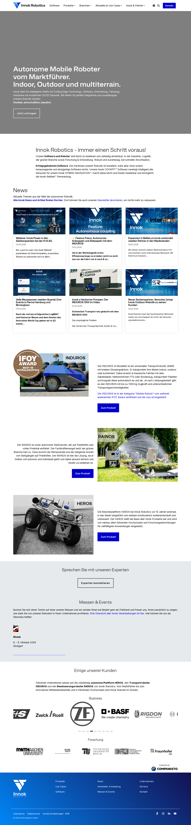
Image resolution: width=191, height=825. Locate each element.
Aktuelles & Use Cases (109, 5)
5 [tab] (95, 732)
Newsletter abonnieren (109, 200)
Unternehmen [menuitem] (147, 781)
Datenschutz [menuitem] (33, 813)
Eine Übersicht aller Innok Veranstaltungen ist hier (117, 613)
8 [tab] (107, 732)
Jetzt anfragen (26, 113)
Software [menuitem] (60, 791)
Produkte (69, 5)
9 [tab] (111, 732)
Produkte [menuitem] (60, 781)
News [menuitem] (100, 781)
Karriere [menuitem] (144, 786)
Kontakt (169, 5)
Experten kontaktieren (95, 583)
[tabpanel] (23, 714)
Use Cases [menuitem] (60, 786)
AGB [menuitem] (67, 813)
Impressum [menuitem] (19, 813)
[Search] (158, 5)
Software (54, 5)
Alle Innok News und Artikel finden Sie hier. (38, 200)
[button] (157, 813)
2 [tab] (83, 732)
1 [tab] (79, 732)
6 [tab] (99, 732)
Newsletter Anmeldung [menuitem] (109, 786)
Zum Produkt (108, 407)
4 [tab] (91, 732)
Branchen (85, 5)
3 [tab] (87, 732)
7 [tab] (103, 732)
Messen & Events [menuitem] (106, 791)
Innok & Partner (135, 5)
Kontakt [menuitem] (143, 791)
